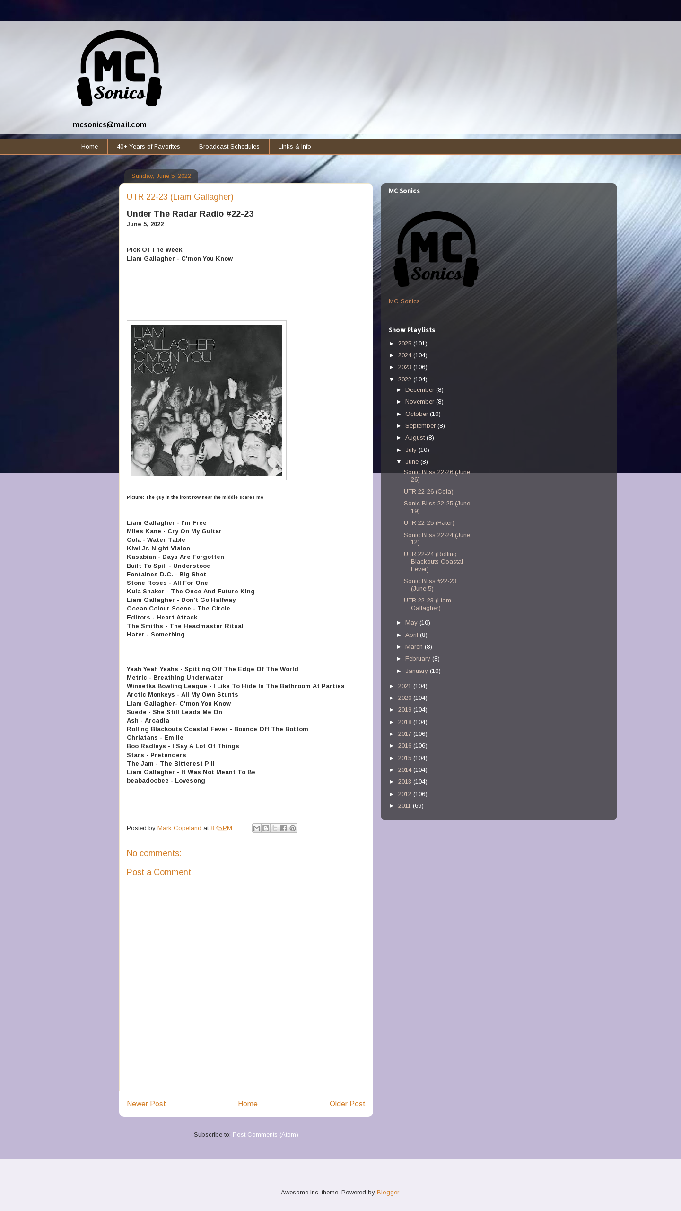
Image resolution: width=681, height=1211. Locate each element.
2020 (405, 697)
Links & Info (295, 146)
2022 (405, 379)
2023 (405, 367)
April (412, 634)
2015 (405, 757)
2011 (405, 805)
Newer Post (146, 1104)
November (420, 401)
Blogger (388, 1192)
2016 (405, 745)
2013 (405, 781)
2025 (405, 343)
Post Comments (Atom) (265, 1134)
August (416, 437)
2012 (405, 793)
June (412, 461)
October (417, 413)
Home (89, 146)
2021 (405, 685)
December (420, 389)
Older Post (348, 1104)
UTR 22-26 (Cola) (429, 491)
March (415, 646)
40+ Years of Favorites (148, 146)
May (412, 622)
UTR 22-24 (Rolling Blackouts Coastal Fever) (433, 561)
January (417, 670)
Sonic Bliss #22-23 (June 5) (430, 584)
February (418, 658)
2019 (405, 709)
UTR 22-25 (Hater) (429, 522)
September (421, 425)
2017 (405, 733)
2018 (405, 721)
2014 (405, 769)
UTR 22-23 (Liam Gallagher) (427, 604)
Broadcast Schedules (229, 146)
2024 (405, 355)
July (412, 449)
